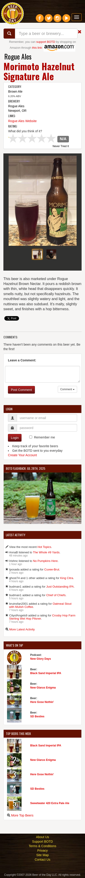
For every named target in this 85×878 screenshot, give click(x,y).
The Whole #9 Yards (46, 552)
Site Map (42, 855)
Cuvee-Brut (51, 569)
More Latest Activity (22, 629)
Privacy (42, 850)
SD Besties (37, 716)
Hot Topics (44, 547)
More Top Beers (22, 815)
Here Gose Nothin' (42, 702)
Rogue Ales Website (22, 121)
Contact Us (42, 859)
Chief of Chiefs (56, 595)
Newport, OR (17, 110)
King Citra (66, 578)
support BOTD (45, 41)
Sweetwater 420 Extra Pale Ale (49, 803)
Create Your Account (22, 455)
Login (15, 438)
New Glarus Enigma (43, 687)
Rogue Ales (18, 56)
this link (37, 47)
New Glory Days (40, 658)
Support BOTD (42, 841)
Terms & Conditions (42, 846)
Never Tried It (61, 146)
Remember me (44, 437)
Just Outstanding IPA (60, 586)
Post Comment (21, 390)
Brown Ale (15, 91)
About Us (42, 837)
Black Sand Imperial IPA (45, 673)
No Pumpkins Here (45, 561)
